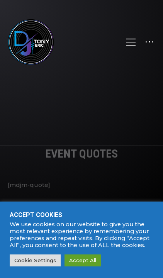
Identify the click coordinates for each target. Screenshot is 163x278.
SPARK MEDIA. (101, 272)
